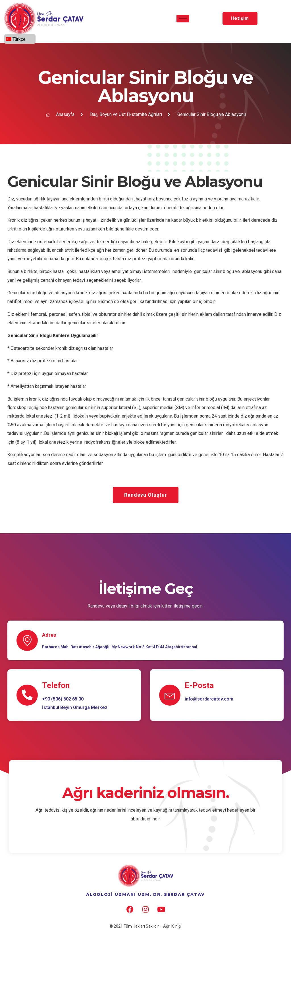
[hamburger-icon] (182, 18)
